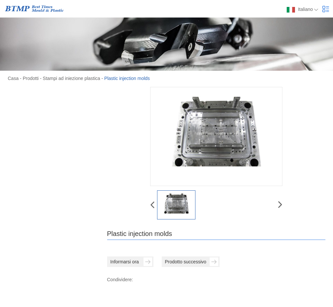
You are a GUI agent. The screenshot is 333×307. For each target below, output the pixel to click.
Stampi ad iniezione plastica (71, 78)
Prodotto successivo (191, 261)
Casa (13, 78)
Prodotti (31, 78)
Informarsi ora (131, 261)
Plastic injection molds (127, 78)
